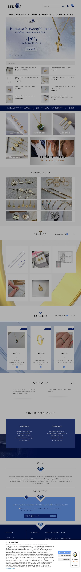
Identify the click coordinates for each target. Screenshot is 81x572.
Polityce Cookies (10, 568)
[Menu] (78, 552)
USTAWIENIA (66, 559)
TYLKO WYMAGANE (67, 556)
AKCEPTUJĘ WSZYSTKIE (66, 552)
